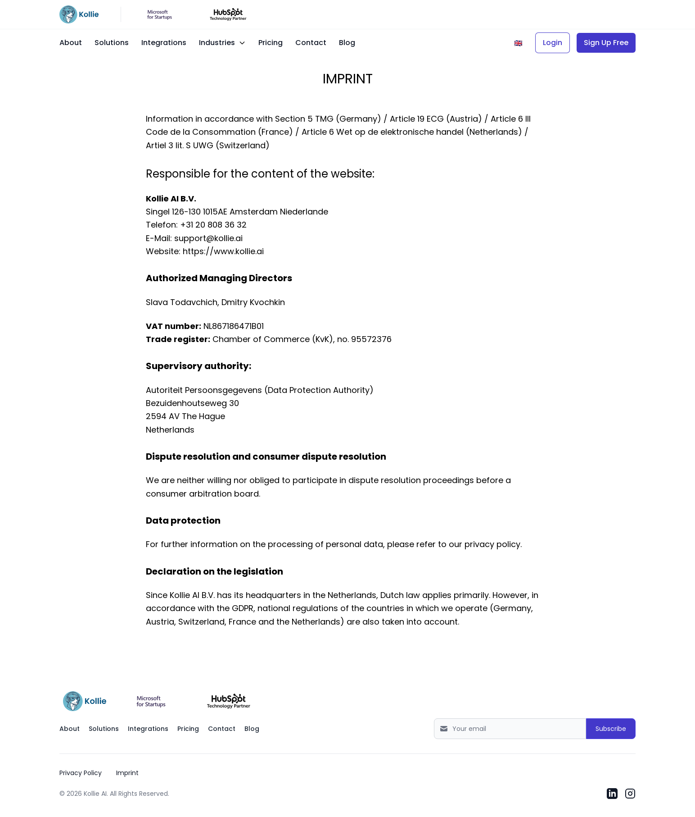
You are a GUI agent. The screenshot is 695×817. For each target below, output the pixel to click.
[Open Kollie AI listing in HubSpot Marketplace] (229, 701)
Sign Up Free (606, 42)
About (70, 42)
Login (552, 42)
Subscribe (611, 728)
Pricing (270, 42)
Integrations (163, 42)
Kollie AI (95, 793)
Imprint (127, 772)
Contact (310, 42)
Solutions (112, 42)
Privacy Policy (80, 772)
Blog (347, 42)
